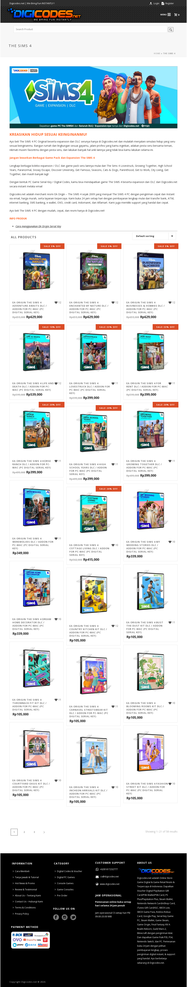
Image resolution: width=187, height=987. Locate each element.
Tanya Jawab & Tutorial (26, 877)
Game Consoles (64, 889)
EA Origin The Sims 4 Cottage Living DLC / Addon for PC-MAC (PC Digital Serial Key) (89, 550)
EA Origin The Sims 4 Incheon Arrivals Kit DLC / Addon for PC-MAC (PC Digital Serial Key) (88, 792)
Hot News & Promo (24, 883)
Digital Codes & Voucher (68, 871)
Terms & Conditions (24, 907)
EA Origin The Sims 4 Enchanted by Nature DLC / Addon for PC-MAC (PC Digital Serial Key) (88, 307)
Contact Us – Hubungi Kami (28, 901)
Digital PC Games (65, 877)
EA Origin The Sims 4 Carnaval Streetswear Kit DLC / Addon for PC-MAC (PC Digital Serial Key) (88, 711)
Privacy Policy (21, 913)
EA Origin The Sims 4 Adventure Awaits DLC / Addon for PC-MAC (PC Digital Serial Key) (29, 307)
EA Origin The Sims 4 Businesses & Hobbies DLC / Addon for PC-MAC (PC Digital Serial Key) (145, 307)
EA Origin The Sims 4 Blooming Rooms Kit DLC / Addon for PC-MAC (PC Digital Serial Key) (145, 707)
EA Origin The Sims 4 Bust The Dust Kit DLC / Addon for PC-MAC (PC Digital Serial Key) (144, 627)
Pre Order (61, 895)
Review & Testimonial (25, 889)
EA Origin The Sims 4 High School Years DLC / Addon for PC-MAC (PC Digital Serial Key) (88, 469)
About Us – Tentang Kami (27, 895)
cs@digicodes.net (107, 876)
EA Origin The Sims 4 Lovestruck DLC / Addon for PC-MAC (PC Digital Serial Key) (89, 388)
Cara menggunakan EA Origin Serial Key (38, 226)
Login (154, 3)
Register (168, 3)
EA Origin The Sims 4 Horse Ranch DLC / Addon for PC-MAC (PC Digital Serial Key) (31, 464)
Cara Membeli (21, 871)
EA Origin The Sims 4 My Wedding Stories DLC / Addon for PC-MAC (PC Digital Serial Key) (143, 546)
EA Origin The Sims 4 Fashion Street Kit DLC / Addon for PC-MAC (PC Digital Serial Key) (147, 788)
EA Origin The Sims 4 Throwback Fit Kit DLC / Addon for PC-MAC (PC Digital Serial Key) (29, 704)
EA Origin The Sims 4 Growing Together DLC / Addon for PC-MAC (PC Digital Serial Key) (144, 465)
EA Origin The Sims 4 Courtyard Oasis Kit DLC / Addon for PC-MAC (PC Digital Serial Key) (31, 785)
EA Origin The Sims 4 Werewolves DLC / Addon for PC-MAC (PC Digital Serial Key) (33, 543)
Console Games (64, 883)
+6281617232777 (106, 869)
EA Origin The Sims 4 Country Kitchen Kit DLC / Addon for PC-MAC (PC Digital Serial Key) (88, 630)
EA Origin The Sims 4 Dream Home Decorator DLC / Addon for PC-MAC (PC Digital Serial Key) (31, 624)
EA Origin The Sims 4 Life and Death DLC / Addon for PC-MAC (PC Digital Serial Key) (33, 386)
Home (157, 53)
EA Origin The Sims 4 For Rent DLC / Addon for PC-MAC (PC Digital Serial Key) (147, 386)
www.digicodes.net (107, 884)
